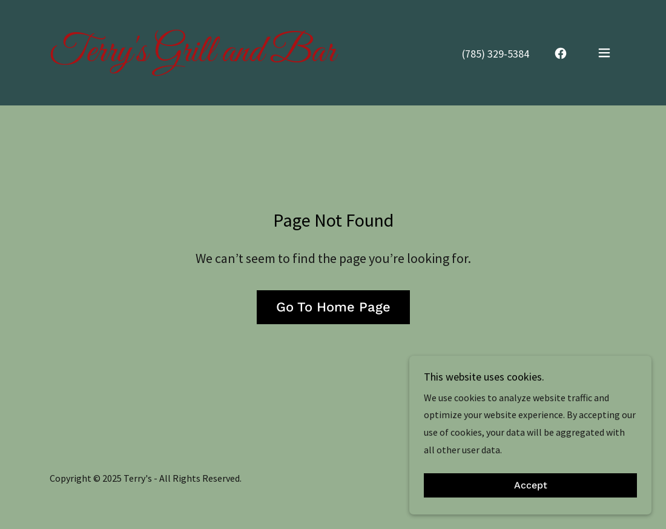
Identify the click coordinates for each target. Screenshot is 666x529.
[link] (192, 58)
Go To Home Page (333, 306)
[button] (604, 53)
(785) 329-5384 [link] (495, 54)
